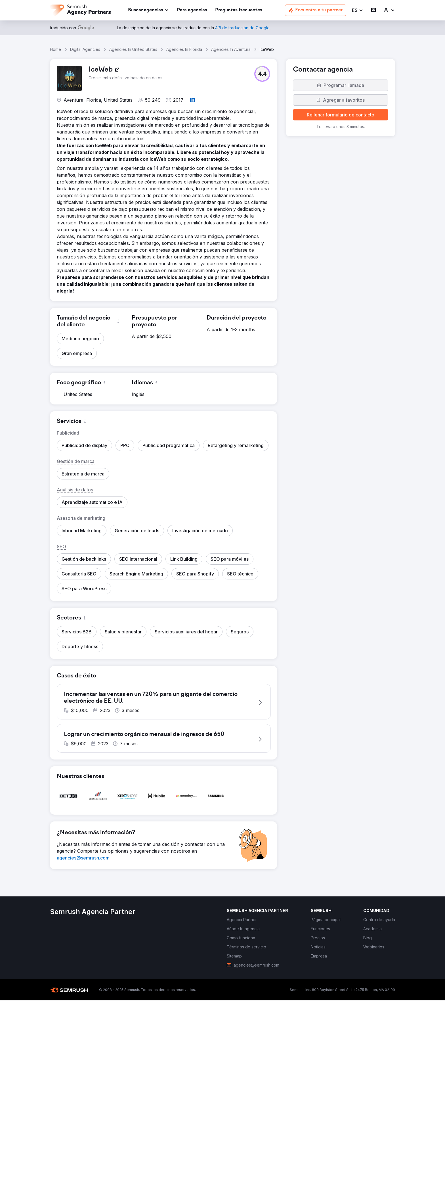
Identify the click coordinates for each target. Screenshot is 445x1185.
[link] (192, 10)
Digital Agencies (85, 49)
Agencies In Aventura (231, 49)
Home (55, 49)
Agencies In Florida (184, 49)
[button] (357, 10)
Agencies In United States (133, 49)
